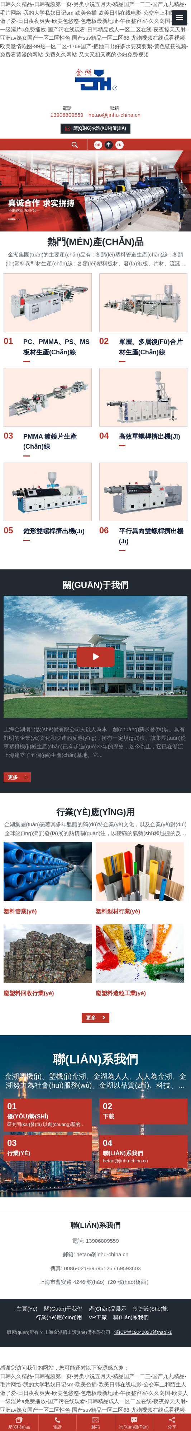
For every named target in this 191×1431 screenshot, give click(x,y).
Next (185, 188)
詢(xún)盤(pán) (134, 1427)
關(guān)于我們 (63, 1309)
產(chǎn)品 (19, 1427)
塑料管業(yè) (20, 911)
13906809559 (67, 115)
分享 (172, 1427)
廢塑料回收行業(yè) (29, 993)
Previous (185, 203)
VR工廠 (98, 1317)
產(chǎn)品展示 (108, 1309)
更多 (13, 777)
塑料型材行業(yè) (118, 911)
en (97, 144)
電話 (57, 1427)
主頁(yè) (26, 1309)
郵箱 (95, 1427)
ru (119, 144)
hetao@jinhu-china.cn (114, 115)
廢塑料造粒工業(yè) (121, 993)
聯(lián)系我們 (130, 1317)
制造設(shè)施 (150, 1309)
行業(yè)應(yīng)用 (59, 1317)
